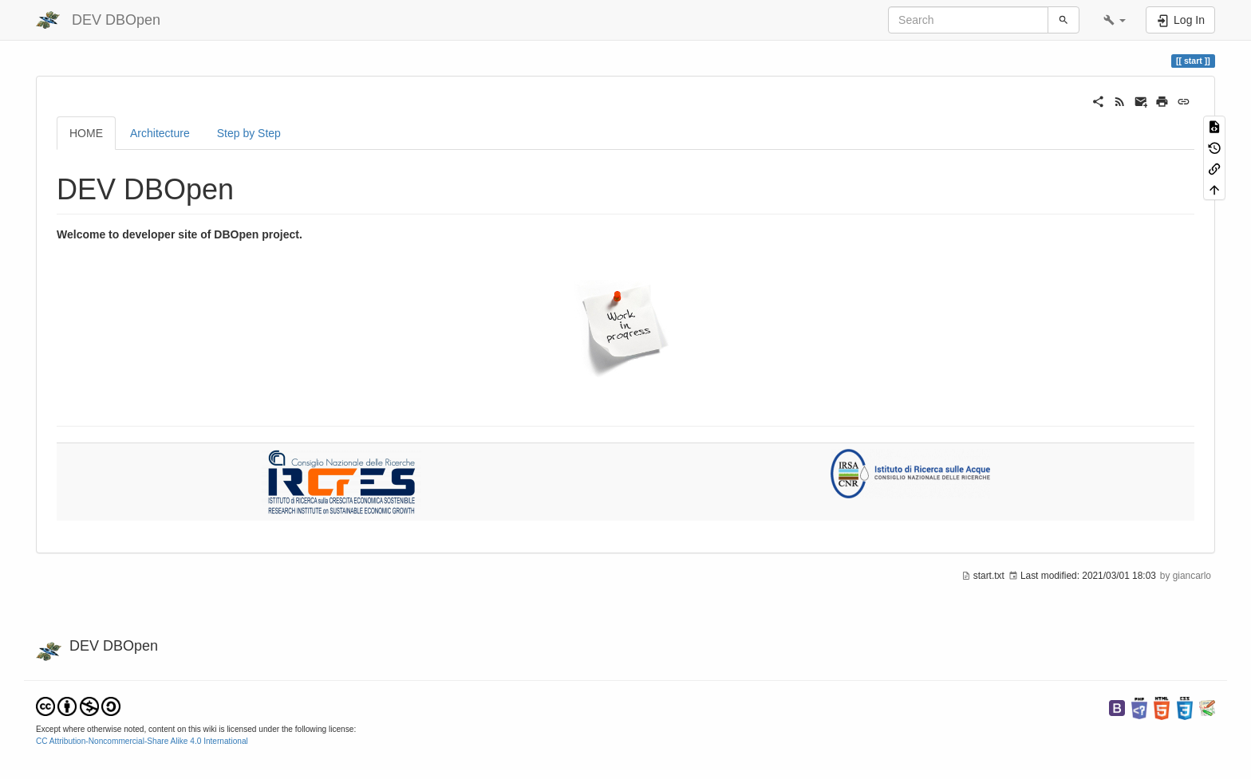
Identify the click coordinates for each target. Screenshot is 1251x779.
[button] (1114, 20)
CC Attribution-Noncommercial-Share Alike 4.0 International (142, 741)
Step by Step (249, 133)
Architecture (160, 133)
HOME (86, 133)
